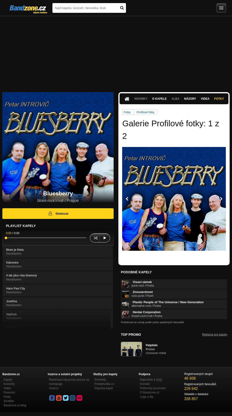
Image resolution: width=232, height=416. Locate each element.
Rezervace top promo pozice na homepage (69, 382)
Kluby (7, 396)
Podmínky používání (153, 388)
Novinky (141, 98)
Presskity (100, 379)
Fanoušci (9, 392)
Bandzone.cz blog (15, 405)
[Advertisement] (116, 52)
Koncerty (9, 384)
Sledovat (58, 213)
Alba (175, 98)
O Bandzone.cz (149, 392)
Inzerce (53, 388)
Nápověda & (151, 379)
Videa (205, 98)
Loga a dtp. (147, 396)
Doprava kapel (103, 388)
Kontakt (145, 384)
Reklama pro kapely (214, 334)
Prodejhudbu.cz (104, 384)
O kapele (159, 98)
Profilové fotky (145, 112)
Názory (190, 98)
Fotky (219, 98)
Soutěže (9, 401)
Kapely (8, 379)
